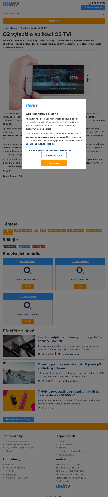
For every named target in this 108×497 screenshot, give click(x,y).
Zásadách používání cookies (40, 143)
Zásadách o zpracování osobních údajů (45, 137)
